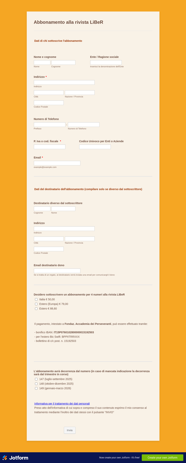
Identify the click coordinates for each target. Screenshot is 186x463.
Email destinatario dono (49, 265)
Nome (36, 66)
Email (38, 157)
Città (36, 96)
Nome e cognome (45, 56)
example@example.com (45, 167)
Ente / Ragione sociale (104, 56)
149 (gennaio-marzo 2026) (55, 388)
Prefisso (38, 128)
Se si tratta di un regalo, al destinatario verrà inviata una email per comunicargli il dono (74, 275)
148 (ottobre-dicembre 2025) (56, 383)
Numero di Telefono (46, 119)
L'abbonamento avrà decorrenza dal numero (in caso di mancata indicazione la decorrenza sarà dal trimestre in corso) (92, 373)
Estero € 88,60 (48, 308)
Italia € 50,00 (47, 299)
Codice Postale (41, 107)
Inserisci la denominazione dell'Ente (107, 66)
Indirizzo (40, 76)
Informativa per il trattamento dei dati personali (62, 403)
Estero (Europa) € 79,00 (53, 303)
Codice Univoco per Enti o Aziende (101, 141)
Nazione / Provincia (74, 96)
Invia (70, 430)
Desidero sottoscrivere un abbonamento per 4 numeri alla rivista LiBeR (79, 294)
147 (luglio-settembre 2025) (55, 379)
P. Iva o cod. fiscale (47, 141)
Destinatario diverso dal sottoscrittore (58, 203)
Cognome (56, 66)
